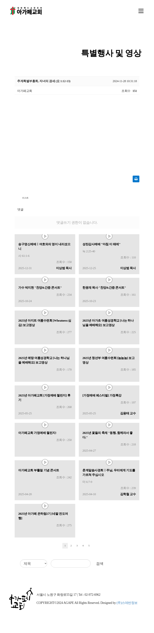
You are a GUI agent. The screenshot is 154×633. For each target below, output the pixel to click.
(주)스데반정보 (127, 603)
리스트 (25, 198)
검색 (99, 564)
